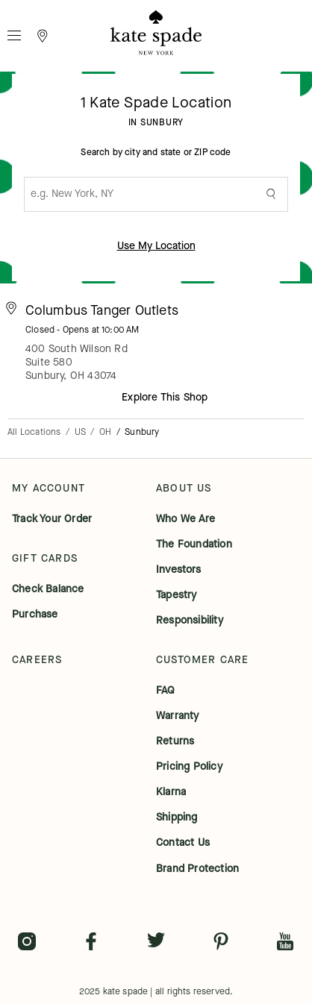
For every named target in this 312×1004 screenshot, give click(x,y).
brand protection (197, 869)
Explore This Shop (165, 397)
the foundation (194, 544)
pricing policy (189, 767)
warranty (177, 716)
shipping (177, 817)
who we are (185, 519)
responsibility (189, 620)
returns (175, 741)
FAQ (165, 690)
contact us (183, 843)
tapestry (176, 595)
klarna (171, 792)
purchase (35, 614)
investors (178, 570)
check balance (48, 589)
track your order (52, 519)
